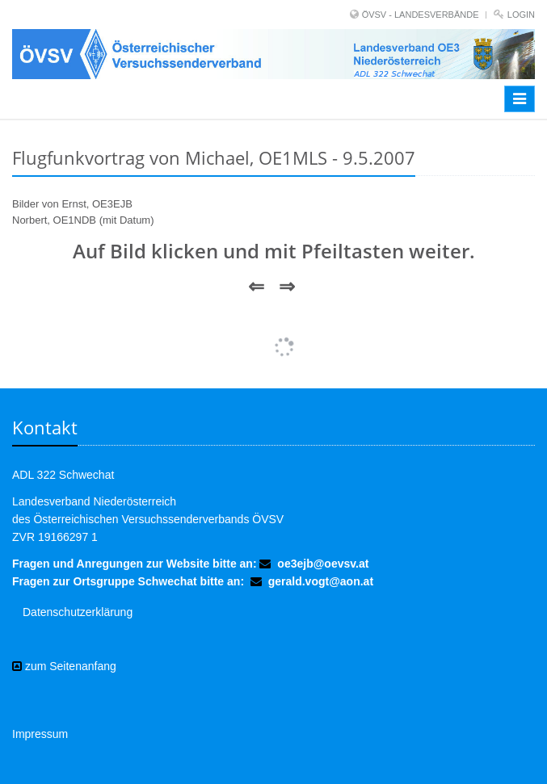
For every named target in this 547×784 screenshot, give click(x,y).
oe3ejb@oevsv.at (322, 563)
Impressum (40, 733)
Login (521, 14)
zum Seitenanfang (64, 666)
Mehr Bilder (274, 332)
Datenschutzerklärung (78, 612)
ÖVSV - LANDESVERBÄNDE (420, 14)
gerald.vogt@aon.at (320, 581)
